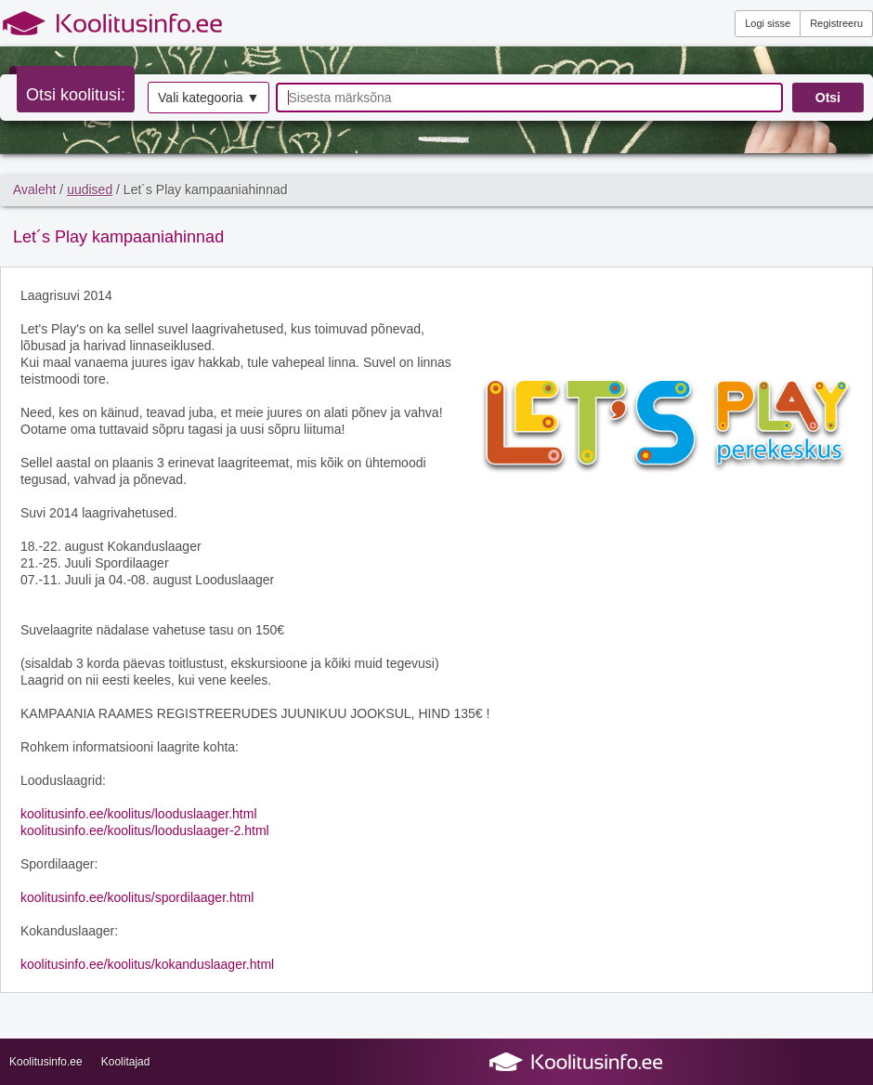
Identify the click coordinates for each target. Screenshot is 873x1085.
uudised (89, 189)
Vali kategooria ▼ (208, 97)
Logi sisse (767, 23)
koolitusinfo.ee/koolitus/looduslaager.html (138, 813)
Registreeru (836, 23)
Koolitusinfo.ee (46, 1061)
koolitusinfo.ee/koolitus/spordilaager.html (137, 897)
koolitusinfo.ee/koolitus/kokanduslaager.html (147, 964)
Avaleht (34, 189)
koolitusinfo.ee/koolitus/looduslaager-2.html (144, 830)
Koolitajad (125, 1061)
